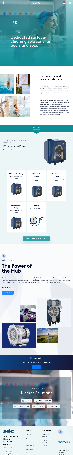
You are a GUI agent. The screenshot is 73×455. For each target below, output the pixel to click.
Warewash (38, 406)
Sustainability (30, 445)
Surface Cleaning (43, 400)
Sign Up (8, 293)
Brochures (29, 442)
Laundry (26, 400)
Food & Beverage (21, 406)
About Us (28, 434)
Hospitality (54, 406)
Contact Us (29, 449)
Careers (28, 453)
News (27, 438)
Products (36, 128)
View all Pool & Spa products (36, 239)
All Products (45, 446)
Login (36, 367)
